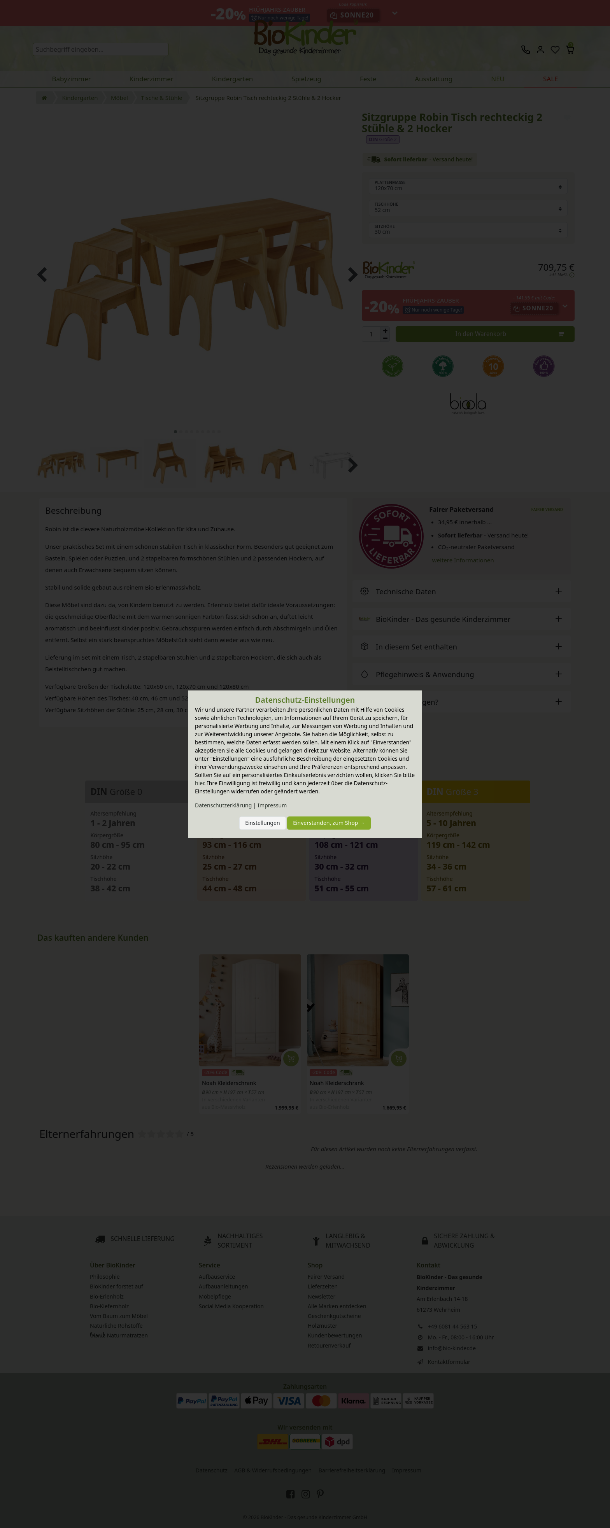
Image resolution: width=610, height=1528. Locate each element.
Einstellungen (262, 823)
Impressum (272, 805)
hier (199, 783)
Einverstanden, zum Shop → (329, 823)
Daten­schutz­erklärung (223, 805)
